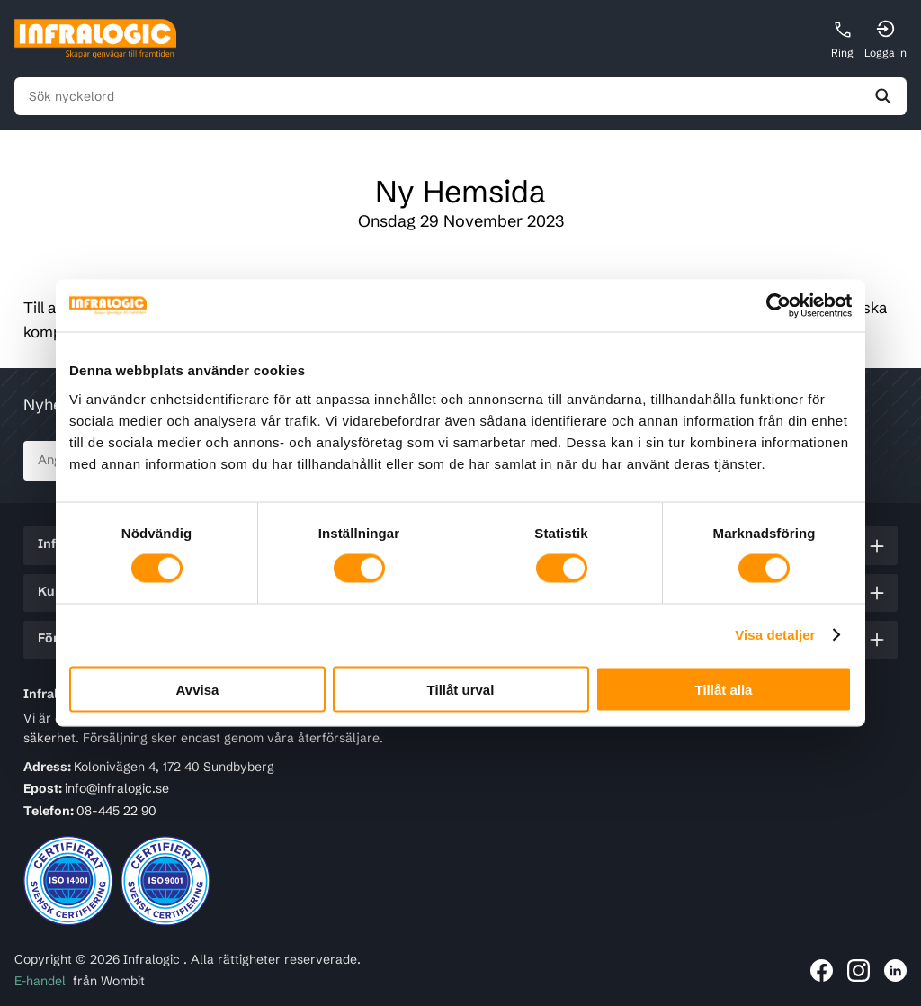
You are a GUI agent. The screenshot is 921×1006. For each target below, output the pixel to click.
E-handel (40, 981)
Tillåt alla (724, 688)
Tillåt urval (461, 688)
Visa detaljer (775, 634)
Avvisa (197, 688)
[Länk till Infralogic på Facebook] (821, 970)
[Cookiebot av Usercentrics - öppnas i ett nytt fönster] (773, 306)
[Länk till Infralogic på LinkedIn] (895, 970)
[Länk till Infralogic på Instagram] (858, 970)
